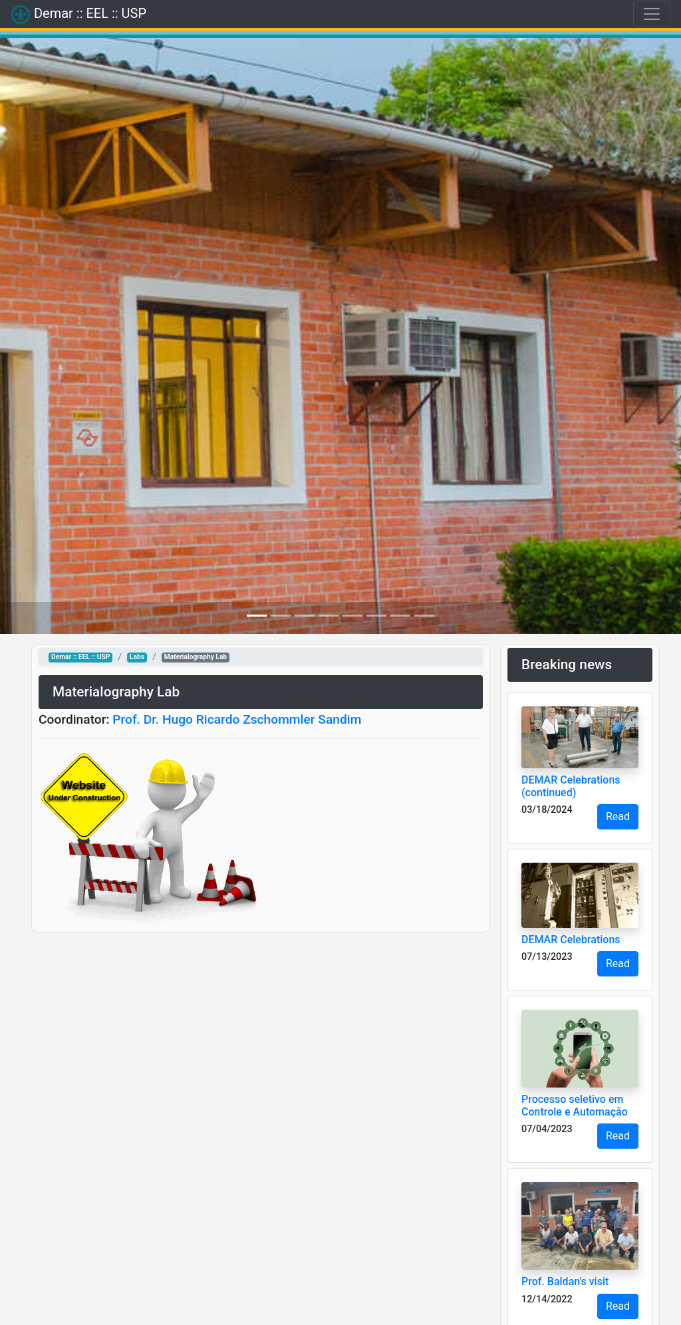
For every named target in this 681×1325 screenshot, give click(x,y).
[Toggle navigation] (651, 14)
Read (618, 816)
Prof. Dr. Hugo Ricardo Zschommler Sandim (236, 719)
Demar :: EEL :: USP (80, 657)
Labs (137, 657)
